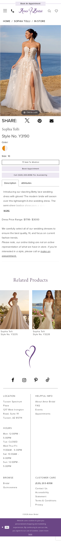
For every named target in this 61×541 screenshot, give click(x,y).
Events (39, 414)
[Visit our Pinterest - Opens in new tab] (36, 384)
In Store (39, 21)
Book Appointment (30, 170)
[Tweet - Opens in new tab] (27, 120)
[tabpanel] (30, 70)
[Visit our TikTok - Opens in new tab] (47, 384)
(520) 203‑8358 (44, 488)
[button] (5, 11)
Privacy (39, 509)
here (30, 539)
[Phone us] (12, 11)
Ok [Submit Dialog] (8, 532)
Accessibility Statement (42, 499)
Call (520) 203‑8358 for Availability (31, 178)
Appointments (42, 418)
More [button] (7, 215)
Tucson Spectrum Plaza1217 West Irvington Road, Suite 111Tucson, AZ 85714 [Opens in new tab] (13, 414)
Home (6, 21)
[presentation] (14, 314)
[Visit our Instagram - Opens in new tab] (24, 384)
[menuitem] (5, 11)
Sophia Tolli (22, 21)
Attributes (26, 186)
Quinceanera (10, 492)
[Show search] (49, 11)
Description (10, 186)
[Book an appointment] (30, 4)
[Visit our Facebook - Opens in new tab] (12, 384)
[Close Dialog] (3, 531)
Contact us (41, 493)
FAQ (37, 410)
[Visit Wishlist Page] (56, 11)
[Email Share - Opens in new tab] (51, 121)
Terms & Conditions (45, 505)
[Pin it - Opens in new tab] (39, 120)
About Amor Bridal (45, 406)
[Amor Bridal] (30, 11)
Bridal (6, 488)
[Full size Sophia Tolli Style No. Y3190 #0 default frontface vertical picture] (30, 70)
